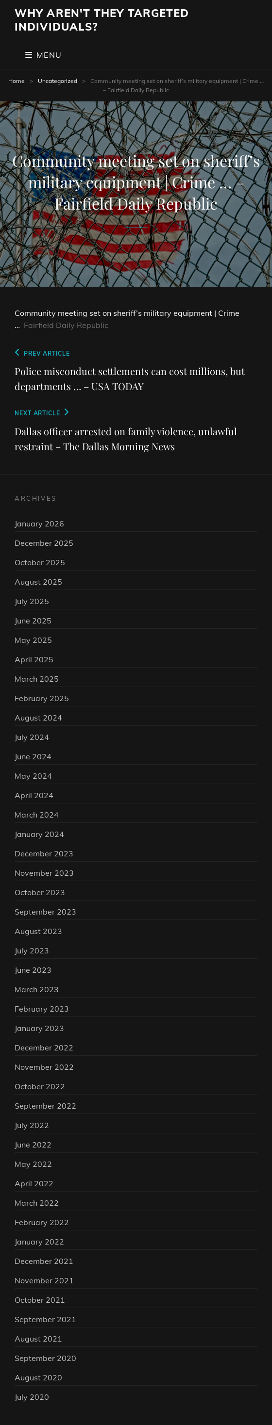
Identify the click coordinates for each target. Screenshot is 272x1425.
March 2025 (37, 679)
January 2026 (39, 523)
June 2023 (33, 970)
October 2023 (40, 892)
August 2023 (38, 931)
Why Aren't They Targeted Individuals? (102, 19)
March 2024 (37, 814)
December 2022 (44, 1047)
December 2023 (44, 853)
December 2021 (44, 1261)
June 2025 (33, 620)
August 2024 (38, 717)
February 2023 (42, 1009)
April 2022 (34, 1183)
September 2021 (45, 1319)
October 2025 (40, 562)
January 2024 (39, 834)
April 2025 (34, 659)
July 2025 (32, 601)
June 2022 (33, 1144)
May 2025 (33, 640)
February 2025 (42, 698)
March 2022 (37, 1203)
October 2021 (40, 1300)
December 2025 (44, 543)
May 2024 (33, 776)
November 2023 (44, 873)
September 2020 (45, 1358)
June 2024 (33, 756)
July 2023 (32, 950)
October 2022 (40, 1086)
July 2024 (32, 737)
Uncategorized (57, 80)
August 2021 (38, 1338)
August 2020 (38, 1377)
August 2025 (38, 582)
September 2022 (45, 1106)
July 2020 (32, 1397)
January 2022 (39, 1241)
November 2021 (44, 1280)
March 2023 (37, 989)
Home (16, 80)
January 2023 (39, 1028)
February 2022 (42, 1222)
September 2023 (45, 912)
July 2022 (32, 1125)
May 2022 (33, 1164)
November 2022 (44, 1067)
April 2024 (34, 795)
